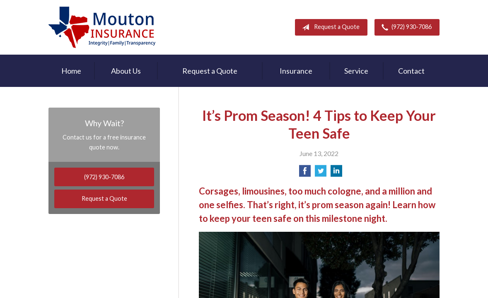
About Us (126, 70)
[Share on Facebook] (305, 173)
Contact (411, 70)
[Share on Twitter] (320, 173)
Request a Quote (329, 27)
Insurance (296, 70)
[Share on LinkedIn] (336, 173)
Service (356, 70)
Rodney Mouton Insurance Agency (101, 27)
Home (71, 70)
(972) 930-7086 (405, 27)
